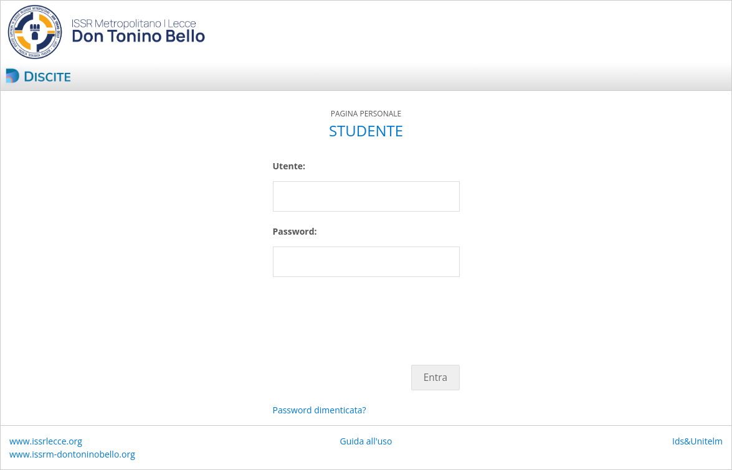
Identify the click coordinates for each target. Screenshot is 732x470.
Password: (295, 231)
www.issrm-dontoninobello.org (72, 454)
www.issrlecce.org (45, 441)
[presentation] (367, 314)
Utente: (289, 166)
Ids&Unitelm (697, 441)
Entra (435, 377)
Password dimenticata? (319, 410)
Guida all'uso (366, 441)
